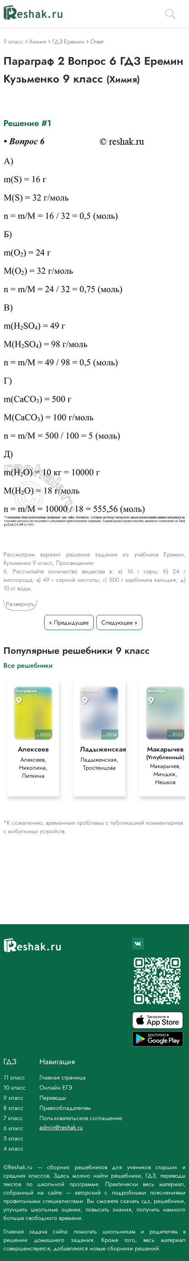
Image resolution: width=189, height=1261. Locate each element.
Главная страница (62, 1077)
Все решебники (28, 665)
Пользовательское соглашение (80, 1118)
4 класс (13, 1148)
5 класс (13, 1138)
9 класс (13, 1097)
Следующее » (119, 622)
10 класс (14, 1087)
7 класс (13, 1118)
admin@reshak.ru (61, 1127)
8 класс (13, 1108)
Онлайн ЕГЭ (55, 1087)
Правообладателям (65, 1108)
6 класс (13, 1128)
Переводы (52, 1097)
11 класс (14, 1077)
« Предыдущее (69, 622)
